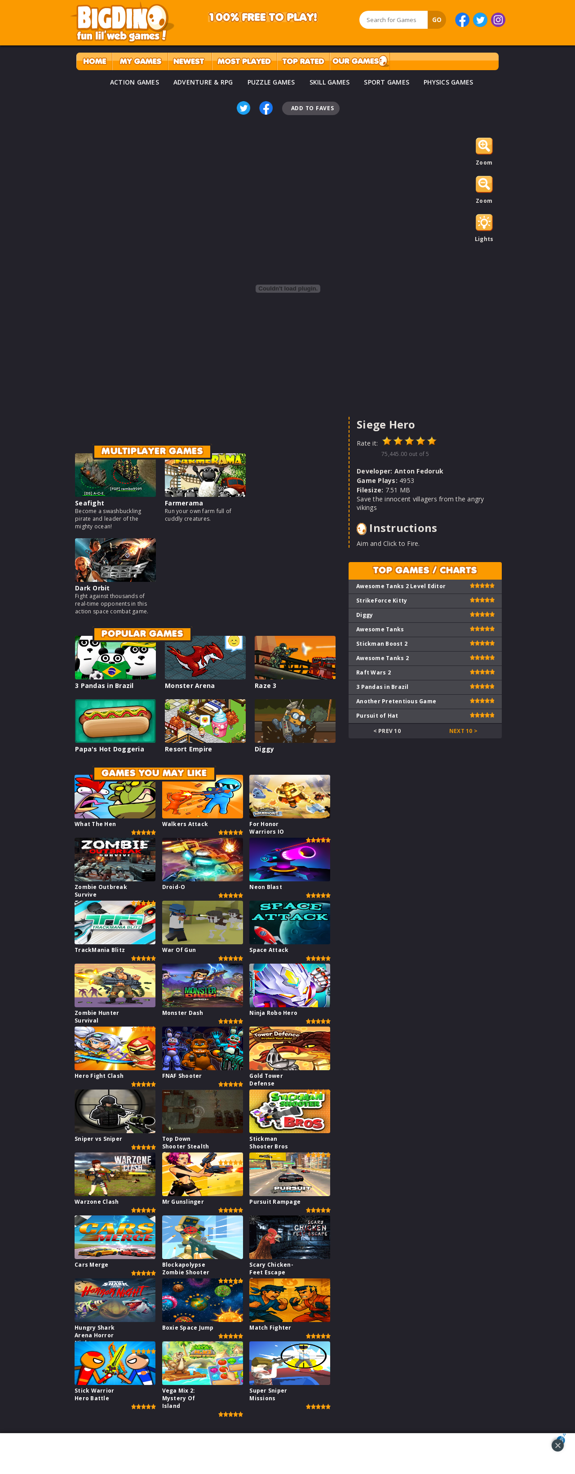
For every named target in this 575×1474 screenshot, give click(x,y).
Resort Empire (188, 749)
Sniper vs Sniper (98, 1139)
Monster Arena (190, 685)
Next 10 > (463, 731)
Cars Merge (92, 1265)
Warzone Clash (97, 1202)
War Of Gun (179, 950)
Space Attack (268, 950)
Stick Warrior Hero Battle (94, 1394)
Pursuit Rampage (275, 1202)
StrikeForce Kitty (381, 600)
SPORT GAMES (386, 82)
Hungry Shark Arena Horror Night (95, 1335)
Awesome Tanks (380, 629)
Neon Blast (265, 887)
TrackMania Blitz (100, 950)
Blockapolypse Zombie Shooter (186, 1268)
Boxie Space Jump (188, 1327)
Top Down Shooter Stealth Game (185, 1146)
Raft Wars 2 (373, 672)
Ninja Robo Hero (273, 1013)
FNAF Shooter (182, 1076)
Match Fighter (270, 1327)
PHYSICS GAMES (448, 82)
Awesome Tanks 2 (382, 658)
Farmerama (184, 503)
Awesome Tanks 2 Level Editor (401, 586)
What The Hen (95, 824)
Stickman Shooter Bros (268, 1142)
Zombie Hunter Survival (97, 1016)
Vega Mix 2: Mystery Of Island (178, 1398)
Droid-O (174, 887)
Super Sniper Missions (268, 1394)
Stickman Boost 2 (381, 644)
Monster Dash (182, 1013)
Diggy (264, 749)
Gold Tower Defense (266, 1079)
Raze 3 (266, 685)
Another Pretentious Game (396, 701)
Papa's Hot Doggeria (109, 749)
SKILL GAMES (330, 82)
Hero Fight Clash (99, 1076)
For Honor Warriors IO (266, 827)
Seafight (89, 503)
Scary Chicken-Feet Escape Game (271, 1272)
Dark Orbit (92, 588)
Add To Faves (312, 108)
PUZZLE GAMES (271, 82)
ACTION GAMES (134, 82)
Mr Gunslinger (183, 1202)
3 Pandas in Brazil (104, 685)
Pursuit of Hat (377, 715)
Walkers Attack (185, 824)
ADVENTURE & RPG (203, 82)
